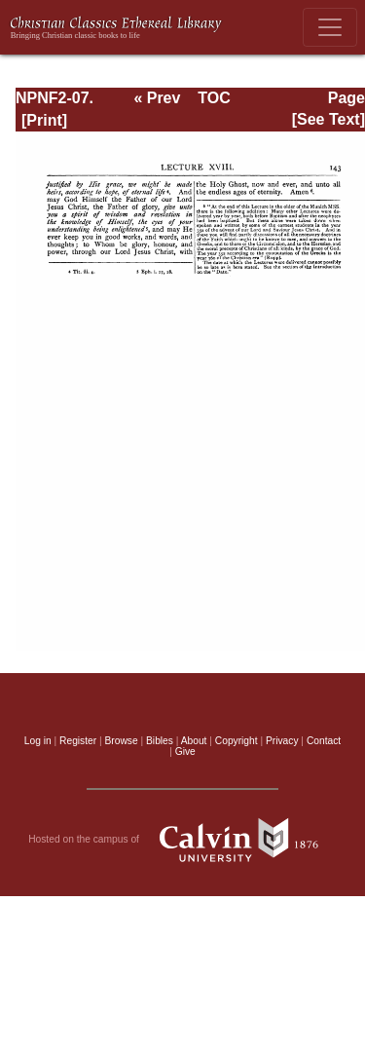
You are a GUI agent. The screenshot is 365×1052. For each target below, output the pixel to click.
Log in (38, 740)
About (194, 740)
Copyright (236, 740)
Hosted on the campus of (182, 840)
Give (185, 751)
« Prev (156, 98)
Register (77, 740)
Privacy (282, 740)
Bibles (159, 740)
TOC (214, 98)
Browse (121, 740)
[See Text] (328, 119)
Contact (324, 740)
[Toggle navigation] (330, 27)
